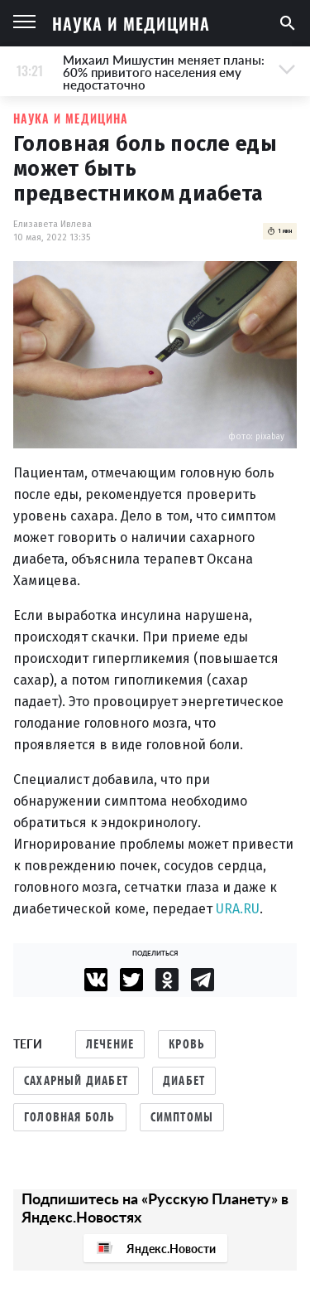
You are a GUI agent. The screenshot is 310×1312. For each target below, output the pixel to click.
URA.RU (238, 909)
